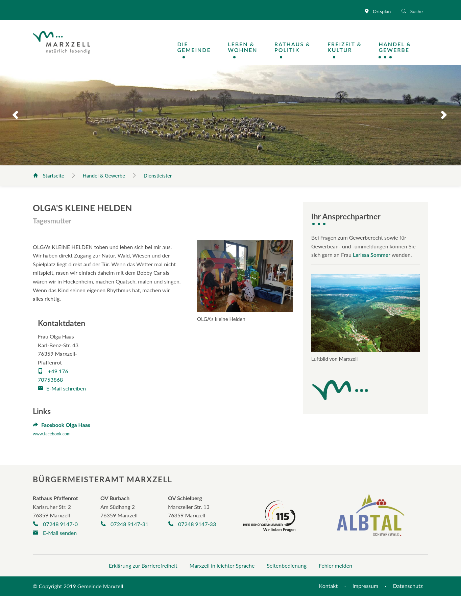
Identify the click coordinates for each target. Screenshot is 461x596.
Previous (11, 115)
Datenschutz (408, 586)
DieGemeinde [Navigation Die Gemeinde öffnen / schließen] (194, 47)
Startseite (49, 175)
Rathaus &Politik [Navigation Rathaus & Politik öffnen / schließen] (292, 47)
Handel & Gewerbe (104, 175)
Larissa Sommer (371, 254)
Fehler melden (335, 565)
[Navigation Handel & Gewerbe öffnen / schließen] (403, 47)
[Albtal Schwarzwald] (371, 519)
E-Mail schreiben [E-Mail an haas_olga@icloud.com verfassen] (62, 388)
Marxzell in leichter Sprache (222, 565)
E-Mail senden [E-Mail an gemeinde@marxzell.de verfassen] (55, 533)
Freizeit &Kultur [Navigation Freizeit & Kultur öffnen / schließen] (344, 47)
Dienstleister (158, 175)
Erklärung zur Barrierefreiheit (143, 565)
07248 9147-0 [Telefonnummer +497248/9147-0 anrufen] (55, 524)
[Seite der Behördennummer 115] (269, 515)
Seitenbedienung (287, 565)
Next (450, 115)
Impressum (365, 586)
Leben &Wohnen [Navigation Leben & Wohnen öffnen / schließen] (242, 47)
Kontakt (328, 586)
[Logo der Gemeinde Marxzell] (61, 41)
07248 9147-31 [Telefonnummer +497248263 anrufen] (124, 524)
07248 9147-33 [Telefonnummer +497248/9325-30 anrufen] (192, 524)
